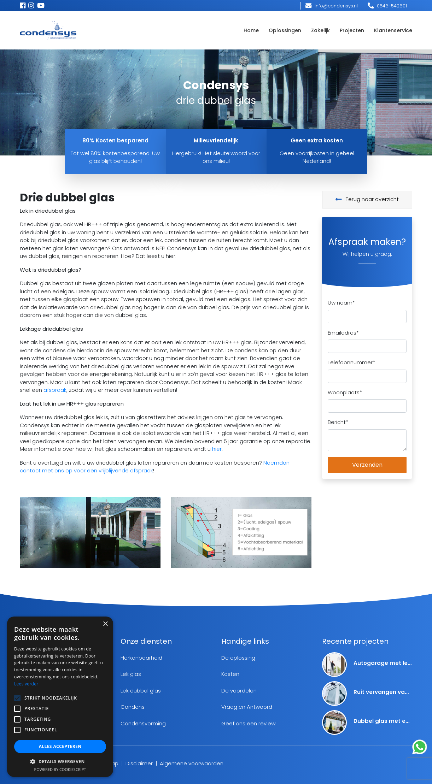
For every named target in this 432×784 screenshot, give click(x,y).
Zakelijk (320, 30)
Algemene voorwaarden (191, 763)
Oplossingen (285, 30)
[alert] (60, 697)
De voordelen (239, 690)
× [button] (105, 624)
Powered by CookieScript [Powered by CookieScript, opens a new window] (60, 769)
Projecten (352, 30)
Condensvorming (143, 723)
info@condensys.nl (331, 5)
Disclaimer (139, 763)
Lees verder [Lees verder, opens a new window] (26, 684)
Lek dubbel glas (141, 690)
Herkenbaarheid (141, 657)
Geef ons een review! (248, 723)
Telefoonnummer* (351, 362)
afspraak (54, 390)
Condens (133, 707)
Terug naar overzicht (367, 199)
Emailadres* (343, 332)
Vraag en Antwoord (246, 707)
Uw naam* (341, 302)
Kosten (230, 674)
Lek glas (131, 674)
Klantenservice (393, 30)
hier (217, 449)
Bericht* (338, 422)
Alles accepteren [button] (60, 746)
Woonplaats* (345, 392)
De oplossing (238, 657)
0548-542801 (387, 5)
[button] (60, 761)
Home (251, 30)
